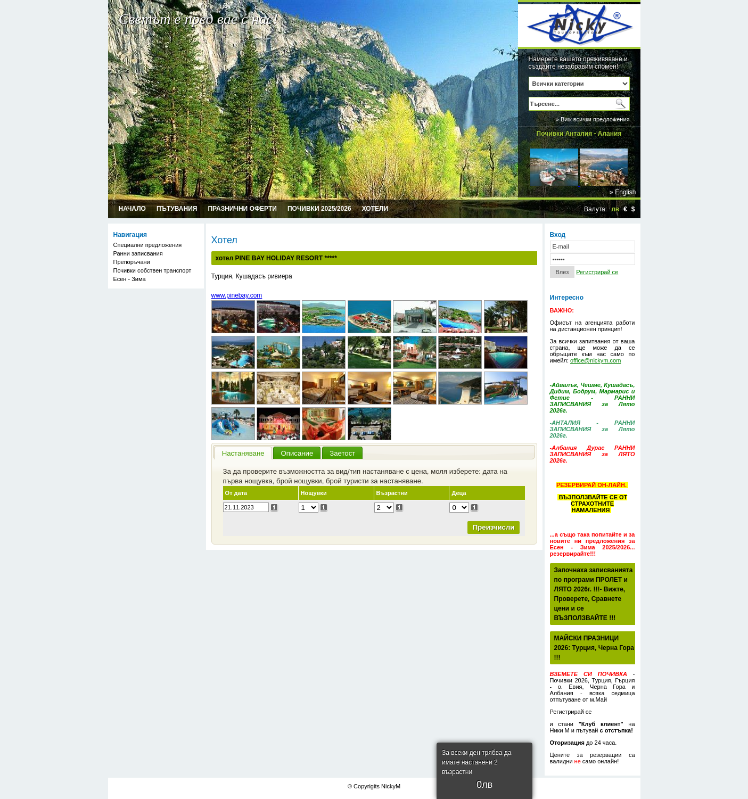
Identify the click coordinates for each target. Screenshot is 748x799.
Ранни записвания (138, 253)
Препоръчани (131, 262)
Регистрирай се (597, 272)
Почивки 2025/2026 (319, 208)
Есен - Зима (129, 279)
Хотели (375, 208)
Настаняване (243, 453)
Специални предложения (147, 245)
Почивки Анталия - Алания (579, 133)
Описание (297, 453)
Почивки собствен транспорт (152, 270)
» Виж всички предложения (593, 119)
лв (615, 209)
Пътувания (177, 208)
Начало (132, 208)
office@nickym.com (595, 360)
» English (623, 192)
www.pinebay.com (236, 295)
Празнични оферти (242, 208)
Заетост (342, 453)
